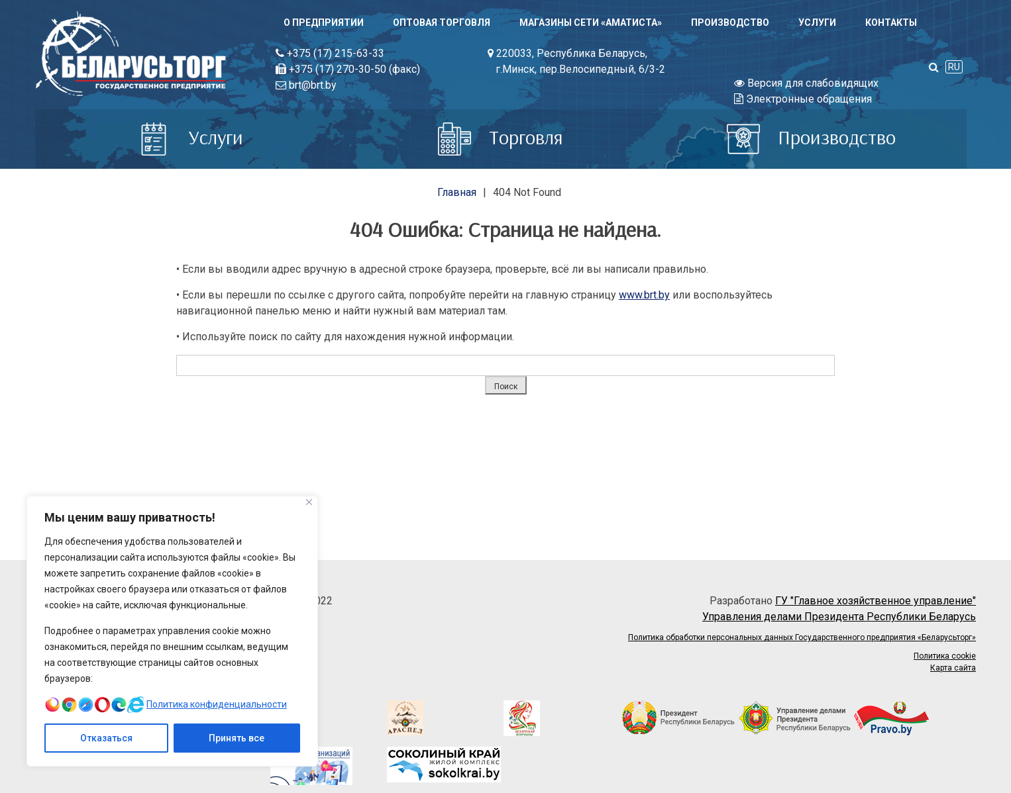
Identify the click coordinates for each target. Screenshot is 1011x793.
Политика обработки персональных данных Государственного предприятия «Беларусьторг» (802, 637)
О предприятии (324, 22)
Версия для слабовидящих (806, 83)
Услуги (817, 22)
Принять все (236, 738)
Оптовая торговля (441, 22)
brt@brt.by (306, 85)
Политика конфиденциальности (216, 704)
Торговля (500, 137)
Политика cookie (945, 656)
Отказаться (106, 738)
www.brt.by (644, 295)
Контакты (891, 22)
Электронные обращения (803, 99)
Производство (730, 22)
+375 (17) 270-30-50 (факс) (348, 69)
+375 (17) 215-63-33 (330, 53)
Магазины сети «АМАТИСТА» (590, 22)
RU (954, 67)
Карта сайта (953, 668)
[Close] (309, 502)
